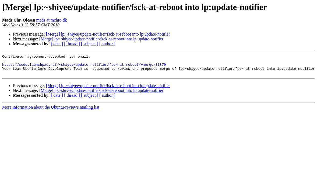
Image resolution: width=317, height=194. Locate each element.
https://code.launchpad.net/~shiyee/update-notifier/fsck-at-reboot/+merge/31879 (84, 66)
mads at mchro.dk (51, 20)
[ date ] (57, 43)
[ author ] (107, 43)
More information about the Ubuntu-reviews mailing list (50, 111)
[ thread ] (72, 43)
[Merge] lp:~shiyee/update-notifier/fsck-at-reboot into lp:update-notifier (108, 34)
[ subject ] (89, 43)
